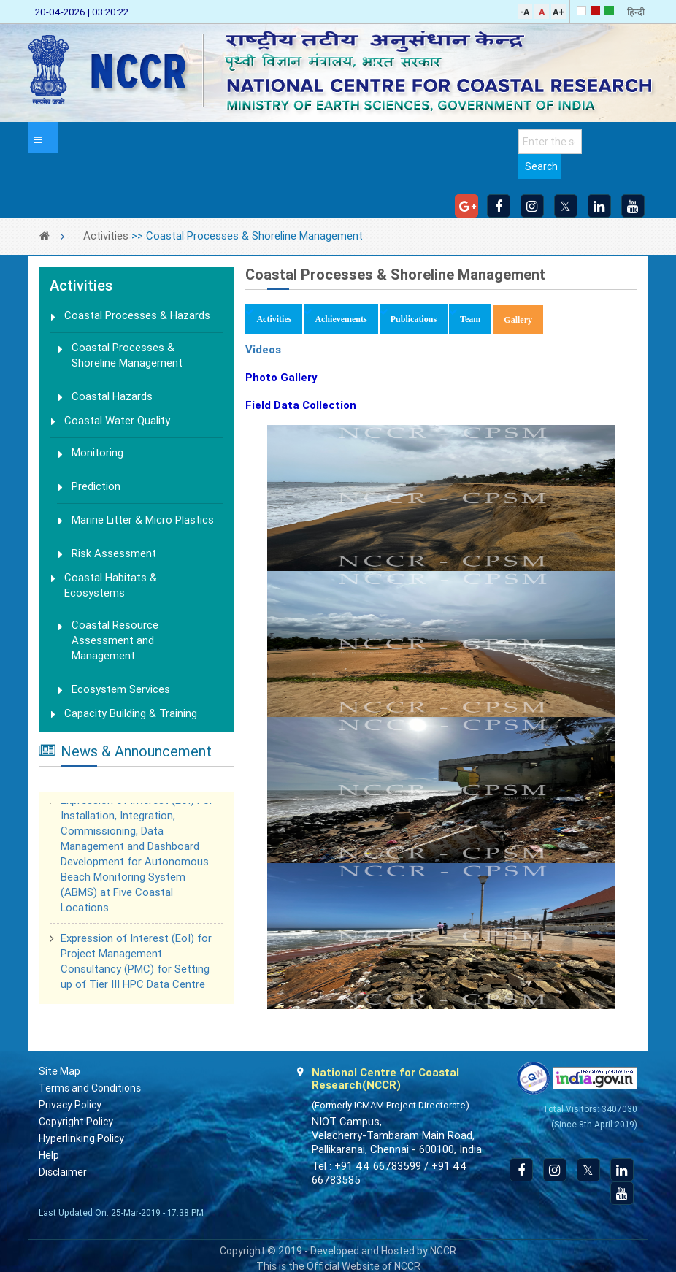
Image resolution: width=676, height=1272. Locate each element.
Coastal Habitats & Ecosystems (110, 585)
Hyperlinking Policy (81, 1138)
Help (49, 1155)
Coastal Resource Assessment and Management (115, 640)
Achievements (340, 319)
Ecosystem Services (121, 689)
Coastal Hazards (112, 396)
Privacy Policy (70, 1105)
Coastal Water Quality (117, 420)
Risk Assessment (114, 553)
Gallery (523, 319)
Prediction (96, 486)
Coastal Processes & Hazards (137, 315)
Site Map (59, 1071)
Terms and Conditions (90, 1088)
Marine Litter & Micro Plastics (143, 519)
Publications (414, 319)
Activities (105, 235)
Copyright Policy (76, 1121)
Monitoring (97, 452)
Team (470, 319)
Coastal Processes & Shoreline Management (127, 355)
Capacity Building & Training (130, 713)
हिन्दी (636, 12)
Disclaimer (63, 1172)
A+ (558, 12)
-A (524, 12)
